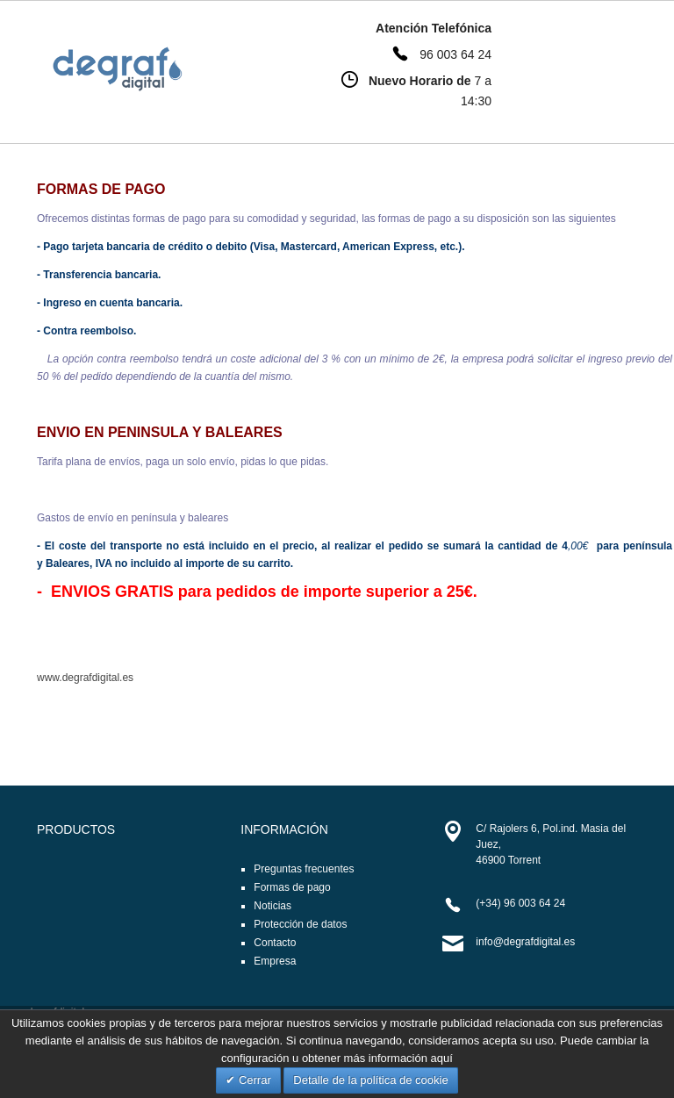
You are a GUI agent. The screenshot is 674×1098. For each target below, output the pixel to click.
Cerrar (252, 1080)
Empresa (275, 961)
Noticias (272, 906)
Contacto (275, 943)
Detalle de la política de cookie (370, 1080)
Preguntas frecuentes (304, 869)
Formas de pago (292, 887)
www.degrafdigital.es (85, 677)
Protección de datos (300, 924)
